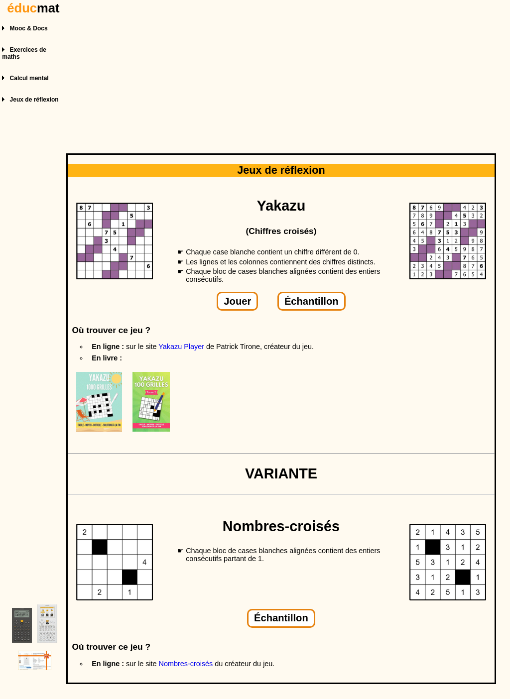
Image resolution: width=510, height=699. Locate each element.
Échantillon (311, 301)
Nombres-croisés (186, 664)
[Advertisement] (282, 73)
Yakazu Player (181, 346)
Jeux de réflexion (34, 99)
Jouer (237, 301)
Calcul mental (29, 78)
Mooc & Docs (29, 28)
